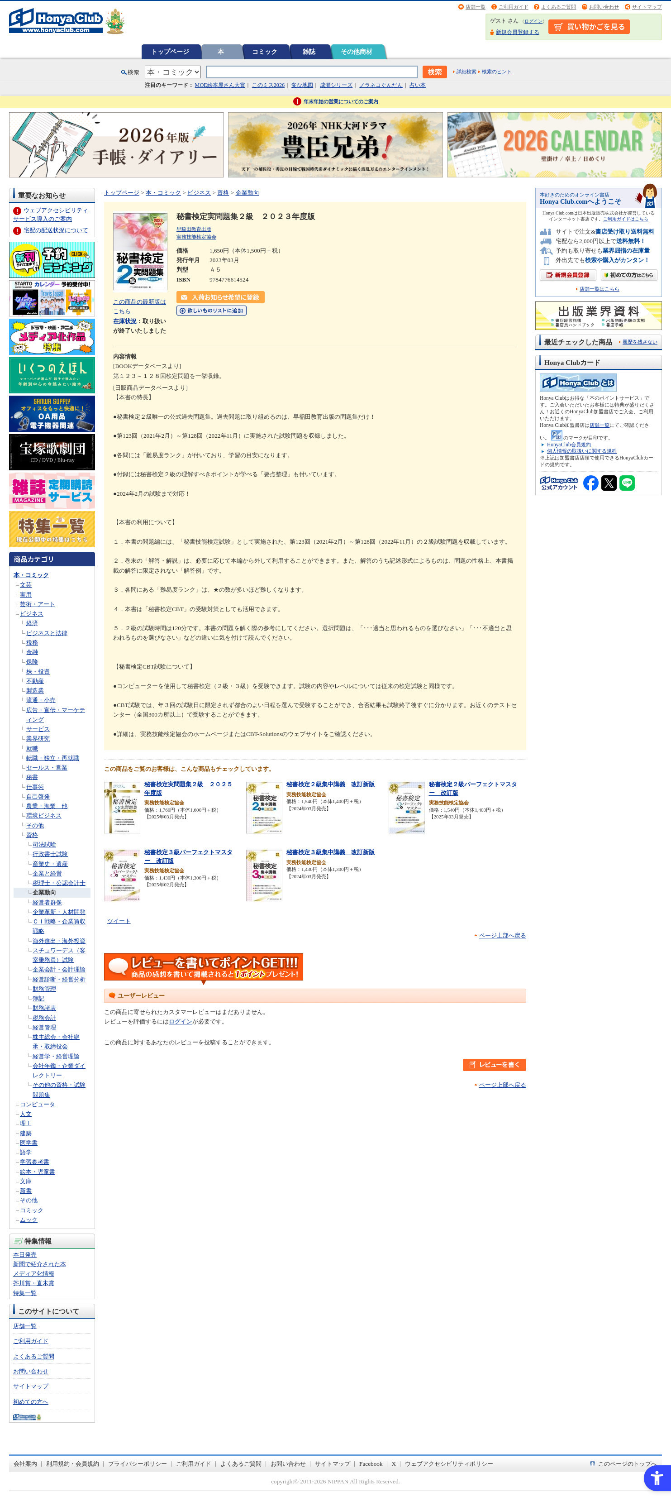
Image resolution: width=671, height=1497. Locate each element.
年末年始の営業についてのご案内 (341, 101)
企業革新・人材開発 (59, 912)
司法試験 (44, 844)
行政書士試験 (50, 854)
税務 (32, 642)
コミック (264, 51)
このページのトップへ (627, 1463)
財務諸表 (44, 1007)
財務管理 (44, 988)
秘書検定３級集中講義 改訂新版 (330, 852)
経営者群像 (47, 902)
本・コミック (31, 575)
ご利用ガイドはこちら (625, 218)
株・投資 (38, 671)
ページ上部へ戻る (502, 935)
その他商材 (356, 51)
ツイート (119, 921)
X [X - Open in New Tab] (394, 1463)
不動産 (35, 681)
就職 (32, 748)
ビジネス (31, 613)
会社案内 (25, 1463)
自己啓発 (38, 796)
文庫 (26, 1181)
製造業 (35, 690)
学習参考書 (34, 1161)
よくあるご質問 (558, 7)
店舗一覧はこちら (599, 289)
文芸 (26, 584)
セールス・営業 (46, 767)
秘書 (32, 777)
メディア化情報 (33, 1273)
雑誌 (309, 51)
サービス (38, 729)
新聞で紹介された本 (39, 1264)
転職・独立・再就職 (52, 758)
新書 (26, 1190)
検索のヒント (497, 71)
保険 (32, 661)
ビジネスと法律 (46, 633)
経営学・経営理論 (56, 1056)
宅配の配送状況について (56, 230)
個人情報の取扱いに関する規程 (582, 451)
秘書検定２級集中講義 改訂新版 (330, 784)
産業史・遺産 (50, 864)
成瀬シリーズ (336, 85)
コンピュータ (37, 1104)
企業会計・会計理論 (59, 969)
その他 (35, 825)
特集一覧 (25, 1293)
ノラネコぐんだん (381, 85)
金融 (32, 652)
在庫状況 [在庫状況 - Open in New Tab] (125, 321)
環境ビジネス (44, 815)
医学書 (29, 1142)
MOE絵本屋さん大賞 (220, 85)
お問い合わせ (604, 7)
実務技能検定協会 (196, 236)
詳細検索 (466, 71)
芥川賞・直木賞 (33, 1283)
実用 (26, 594)
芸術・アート (37, 604)
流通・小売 (41, 700)
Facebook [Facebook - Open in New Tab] (371, 1463)
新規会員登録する (517, 32)
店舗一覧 (475, 7)
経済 (32, 623)
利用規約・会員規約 (72, 1463)
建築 (26, 1133)
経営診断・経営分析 (59, 979)
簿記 (38, 998)
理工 (26, 1123)
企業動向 (44, 892)
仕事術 (35, 787)
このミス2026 (268, 85)
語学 (26, 1152)
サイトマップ (647, 7)
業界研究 (38, 738)
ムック (29, 1219)
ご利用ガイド (513, 7)
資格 (32, 835)
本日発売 (25, 1254)
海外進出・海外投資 (59, 940)
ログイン (533, 21)
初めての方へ (30, 1401)
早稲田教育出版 (193, 229)
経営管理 (44, 1027)
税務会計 (44, 1017)
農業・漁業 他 (46, 806)
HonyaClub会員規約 (569, 444)
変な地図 (302, 85)
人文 (26, 1113)
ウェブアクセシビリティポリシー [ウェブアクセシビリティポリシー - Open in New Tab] (449, 1463)
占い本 (417, 85)
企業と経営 (47, 873)
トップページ (170, 51)
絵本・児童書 (37, 1171)
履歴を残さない (640, 341)
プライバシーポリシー (137, 1463)
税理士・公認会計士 (59, 883)
